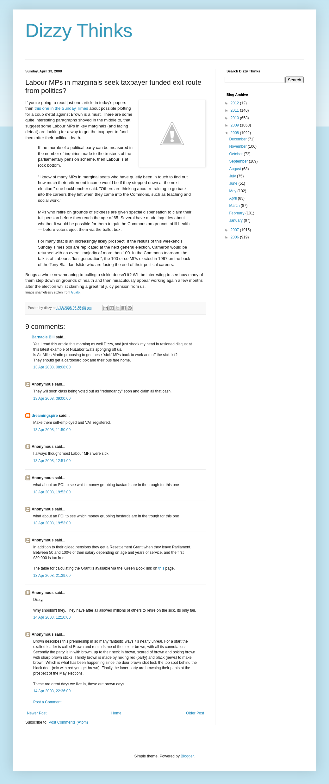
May (233, 191)
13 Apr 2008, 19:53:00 (52, 523)
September (239, 161)
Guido (75, 292)
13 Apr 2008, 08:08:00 (52, 367)
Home (116, 713)
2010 (235, 118)
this (161, 568)
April (233, 198)
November (238, 146)
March (235, 205)
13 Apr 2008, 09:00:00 (52, 398)
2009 (235, 125)
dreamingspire (45, 415)
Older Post (195, 713)
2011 (235, 110)
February (237, 213)
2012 (235, 103)
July (233, 176)
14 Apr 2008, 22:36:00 (52, 691)
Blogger (187, 756)
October (236, 154)
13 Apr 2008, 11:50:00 (52, 430)
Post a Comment (47, 702)
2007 (235, 230)
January (236, 220)
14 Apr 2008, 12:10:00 (52, 617)
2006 (235, 237)
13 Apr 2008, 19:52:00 (52, 492)
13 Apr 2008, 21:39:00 (52, 575)
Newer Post (37, 713)
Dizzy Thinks (79, 30)
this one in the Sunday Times (61, 108)
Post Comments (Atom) (68, 722)
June (233, 183)
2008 (235, 133)
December (238, 139)
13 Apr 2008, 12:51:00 (52, 461)
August (235, 169)
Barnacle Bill (43, 337)
